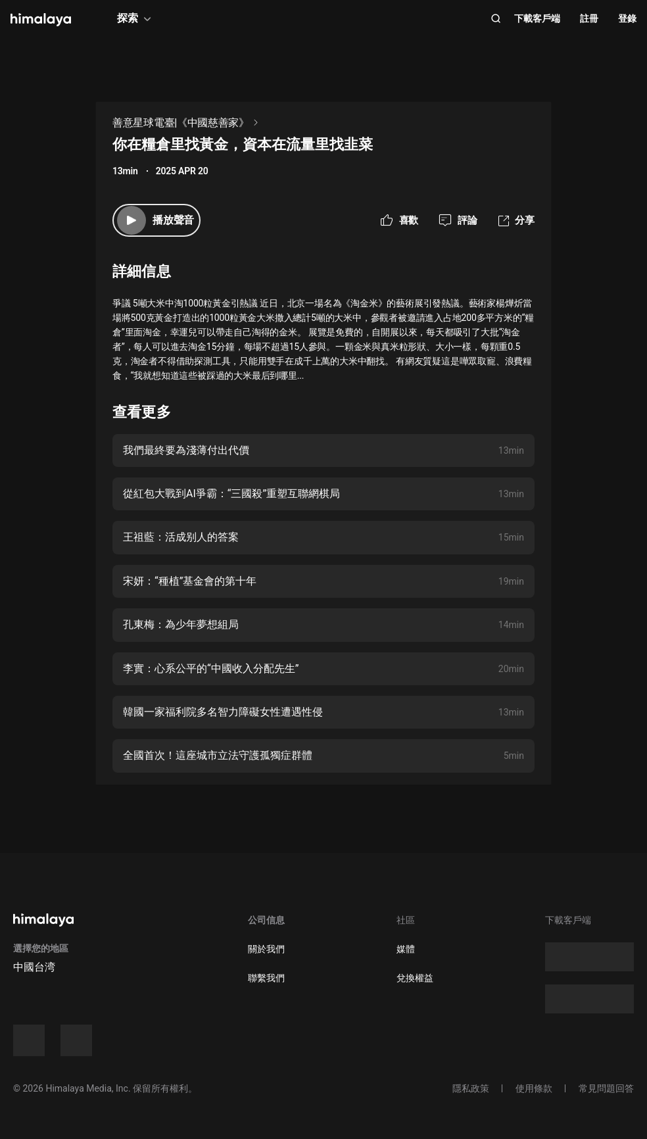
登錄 (627, 18)
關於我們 (266, 949)
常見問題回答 (606, 1088)
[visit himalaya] (41, 19)
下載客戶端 (537, 18)
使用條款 (533, 1088)
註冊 (589, 18)
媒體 (405, 949)
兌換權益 (414, 978)
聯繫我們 (266, 978)
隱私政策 (470, 1088)
